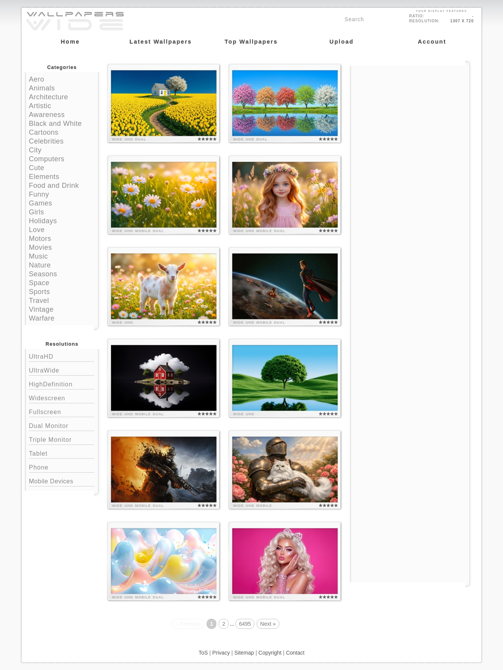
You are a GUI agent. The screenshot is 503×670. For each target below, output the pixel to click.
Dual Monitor (61, 425)
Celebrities (46, 141)
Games (40, 203)
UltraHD (61, 356)
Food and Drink (54, 185)
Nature (40, 265)
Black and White (55, 123)
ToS (203, 653)
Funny (39, 194)
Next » (268, 624)
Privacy (221, 653)
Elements (44, 176)
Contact (295, 653)
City (35, 150)
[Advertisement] (410, 114)
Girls (36, 212)
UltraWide (61, 370)
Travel (39, 300)
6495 (245, 624)
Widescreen (61, 397)
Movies (40, 247)
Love (37, 230)
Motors (40, 238)
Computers (47, 159)
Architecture (48, 97)
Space (39, 283)
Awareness (47, 115)
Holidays (43, 221)
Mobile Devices (51, 481)
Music (38, 256)
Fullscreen (61, 411)
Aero (36, 79)
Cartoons (43, 132)
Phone (61, 467)
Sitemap (244, 653)
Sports (39, 292)
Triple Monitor (61, 439)
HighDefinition (61, 383)
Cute (36, 168)
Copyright (270, 653)
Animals (42, 88)
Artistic (40, 106)
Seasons (43, 274)
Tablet (61, 453)
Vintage (41, 309)
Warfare (42, 318)
